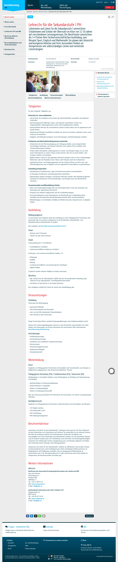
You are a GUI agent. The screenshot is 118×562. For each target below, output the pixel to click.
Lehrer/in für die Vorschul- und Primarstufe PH (104, 78)
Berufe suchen (43, 11)
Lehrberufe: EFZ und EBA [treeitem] (13, 31)
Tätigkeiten (32, 95)
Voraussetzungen (56, 95)
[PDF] (109, 17)
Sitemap (98, 556)
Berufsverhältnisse (35, 98)
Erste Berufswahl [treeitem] (10, 27)
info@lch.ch (37, 501)
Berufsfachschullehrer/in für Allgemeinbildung (105, 87)
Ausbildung (44, 95)
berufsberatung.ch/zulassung (38, 329)
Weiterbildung (70, 95)
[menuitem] (33, 5)
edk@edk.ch (37, 486)
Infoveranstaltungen (30, 549)
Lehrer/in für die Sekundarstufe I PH (60, 11)
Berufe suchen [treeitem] (9, 17)
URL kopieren (89, 516)
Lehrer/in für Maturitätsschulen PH (103, 83)
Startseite (29, 11)
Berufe (35, 11)
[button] (27, 516)
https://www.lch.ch (38, 499)
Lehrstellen (11, 543)
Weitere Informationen (53, 98)
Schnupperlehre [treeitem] (10, 54)
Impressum (110, 556)
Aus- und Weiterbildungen (32, 543)
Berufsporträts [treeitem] (10, 49)
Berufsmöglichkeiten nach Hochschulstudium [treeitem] (13, 44)
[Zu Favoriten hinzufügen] (113, 17)
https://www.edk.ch (38, 484)
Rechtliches (104, 556)
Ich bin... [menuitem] (109, 7)
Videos (26, 546)
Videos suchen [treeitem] (9, 22)
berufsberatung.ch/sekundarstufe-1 (53, 226)
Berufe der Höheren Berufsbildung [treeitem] (11, 37)
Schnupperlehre (12, 546)
